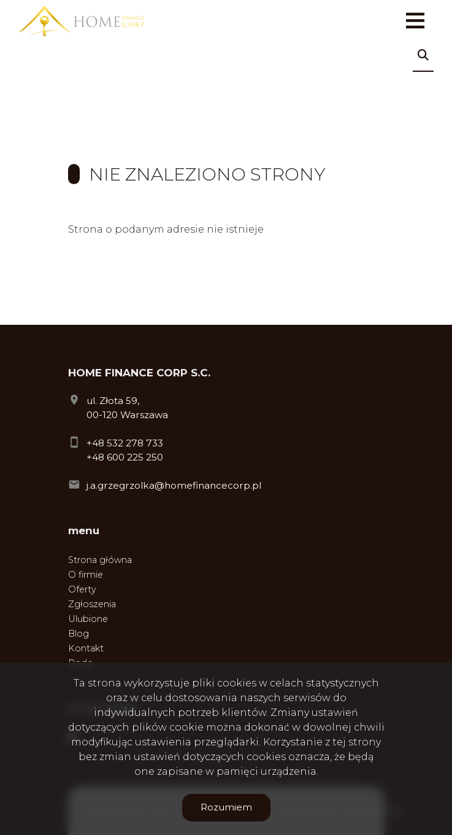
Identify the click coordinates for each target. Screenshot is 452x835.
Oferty (82, 589)
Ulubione (88, 618)
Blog (78, 633)
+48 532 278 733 (124, 443)
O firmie (85, 574)
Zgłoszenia (92, 604)
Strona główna (100, 559)
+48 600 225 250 (124, 457)
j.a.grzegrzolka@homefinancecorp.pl (173, 485)
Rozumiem (226, 807)
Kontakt (86, 648)
